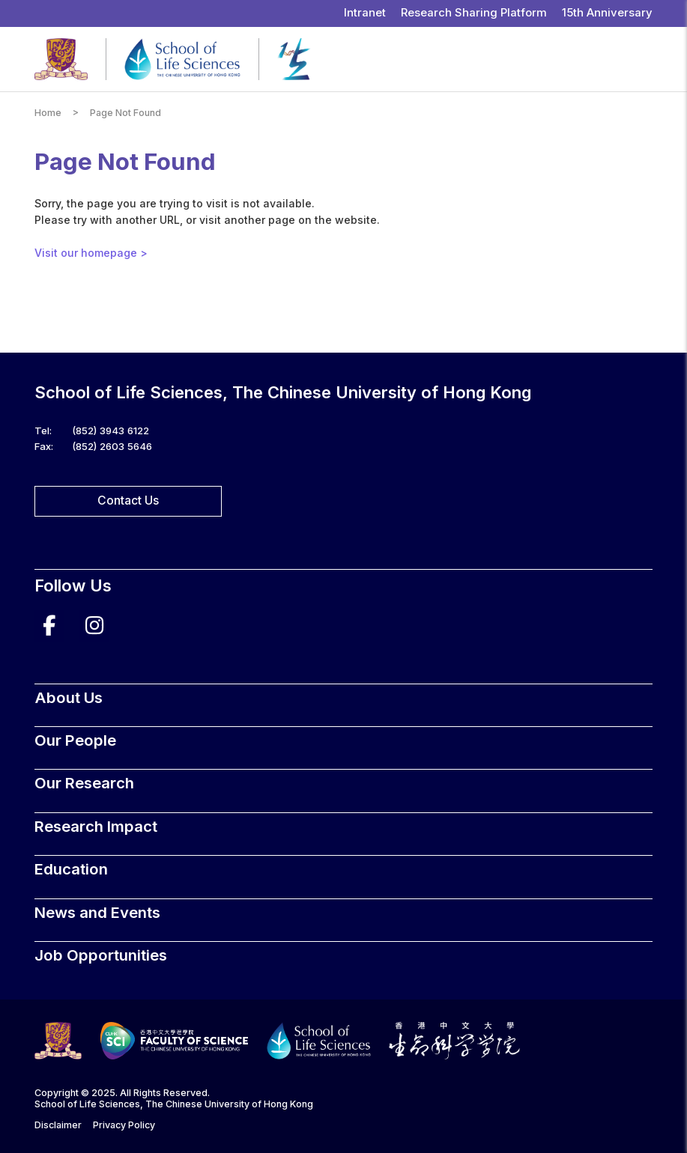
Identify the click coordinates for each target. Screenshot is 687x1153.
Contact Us (128, 500)
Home (47, 112)
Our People (75, 740)
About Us (68, 697)
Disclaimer (58, 1125)
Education (71, 869)
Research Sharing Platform (474, 12)
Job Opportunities (100, 955)
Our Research (84, 782)
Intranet (365, 12)
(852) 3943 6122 (110, 430)
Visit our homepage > (91, 252)
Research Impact (95, 826)
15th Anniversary (607, 12)
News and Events (97, 912)
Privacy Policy (124, 1125)
